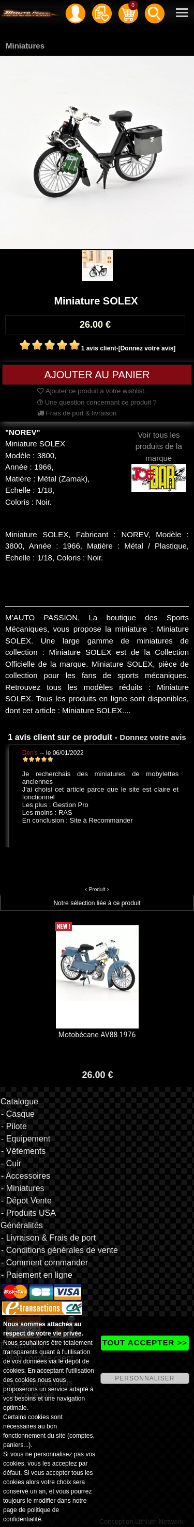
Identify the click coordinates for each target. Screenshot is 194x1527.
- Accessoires (25, 1175)
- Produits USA (28, 1213)
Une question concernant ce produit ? (97, 402)
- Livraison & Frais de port (48, 1237)
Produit (97, 889)
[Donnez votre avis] (147, 348)
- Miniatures (22, 1188)
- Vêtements (23, 1151)
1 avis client (98, 348)
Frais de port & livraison (76, 413)
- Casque (18, 1114)
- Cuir (11, 1163)
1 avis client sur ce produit (60, 737)
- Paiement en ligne (36, 1275)
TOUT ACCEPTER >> (144, 1342)
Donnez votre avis (153, 737)
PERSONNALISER (144, 1378)
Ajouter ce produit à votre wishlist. (91, 391)
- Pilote (14, 1126)
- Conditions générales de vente (59, 1250)
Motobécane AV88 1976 (97, 1035)
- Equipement (25, 1138)
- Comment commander (44, 1262)
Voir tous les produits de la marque (159, 455)
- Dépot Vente (26, 1200)
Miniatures (25, 45)
